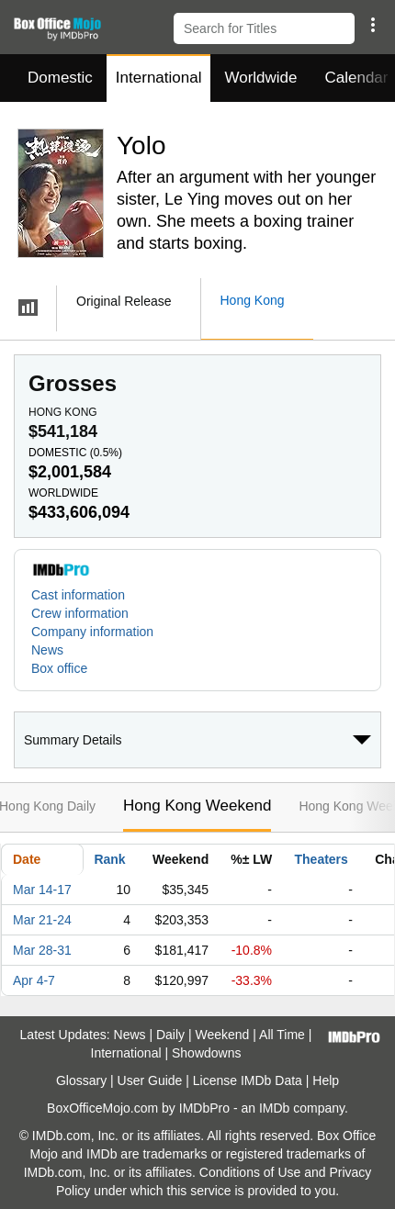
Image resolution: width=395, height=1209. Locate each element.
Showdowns (207, 1053)
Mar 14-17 (42, 889)
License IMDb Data (247, 1080)
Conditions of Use (250, 1172)
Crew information (80, 613)
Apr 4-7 (34, 980)
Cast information (78, 595)
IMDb (274, 1108)
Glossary (81, 1080)
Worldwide (260, 77)
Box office (59, 668)
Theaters (321, 859)
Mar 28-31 (42, 950)
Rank (109, 859)
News (47, 650)
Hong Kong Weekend (197, 805)
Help (325, 1080)
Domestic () (75, 452)
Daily (170, 1034)
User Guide (150, 1080)
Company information (92, 631)
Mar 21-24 (42, 919)
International (159, 77)
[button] (372, 24)
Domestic (60, 77)
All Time (282, 1034)
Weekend (223, 1034)
